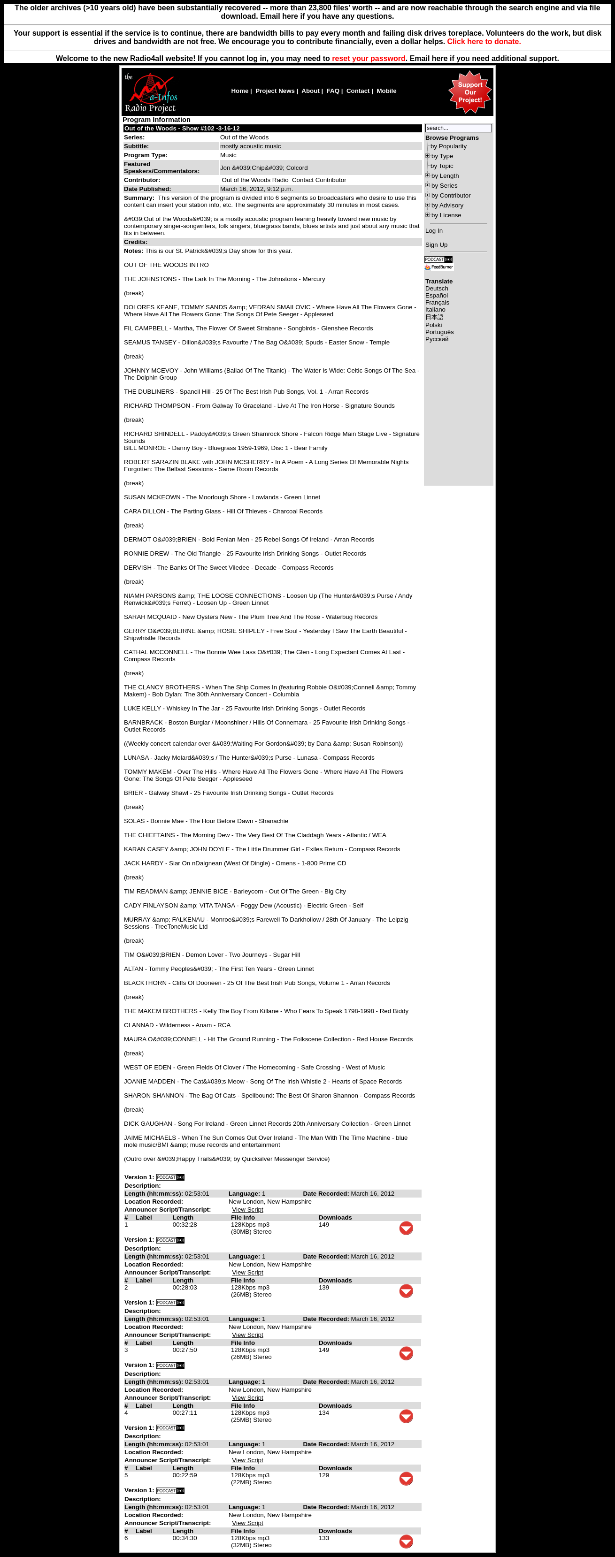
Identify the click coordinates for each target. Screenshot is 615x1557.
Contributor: (142, 179)
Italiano (435, 309)
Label (144, 1217)
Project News (275, 90)
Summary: (140, 197)
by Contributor (451, 195)
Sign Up (436, 244)
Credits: (136, 241)
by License (446, 215)
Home (239, 90)
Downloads (335, 1217)
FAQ (333, 90)
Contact (358, 90)
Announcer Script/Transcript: (167, 1209)
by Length (445, 175)
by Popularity (448, 146)
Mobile (386, 90)
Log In (434, 230)
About (310, 90)
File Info (243, 1217)
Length (183, 1217)
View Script (247, 1209)
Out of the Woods (244, 137)
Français (437, 302)
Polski (433, 324)
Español (436, 295)
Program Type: (146, 155)
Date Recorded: (327, 1193)
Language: (245, 1193)
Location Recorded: (153, 1201)
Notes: (134, 250)
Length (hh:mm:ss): (154, 1193)
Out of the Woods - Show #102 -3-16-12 (182, 128)
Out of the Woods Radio (255, 179)
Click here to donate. (484, 42)
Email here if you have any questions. (327, 16)
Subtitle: (136, 146)
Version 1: (139, 1177)
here (440, 58)
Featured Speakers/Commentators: (162, 167)
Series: (134, 137)
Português (439, 332)
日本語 (434, 317)
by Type (442, 156)
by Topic (442, 165)
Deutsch (436, 288)
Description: (142, 1185)
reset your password (369, 58)
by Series (444, 185)
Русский (436, 339)
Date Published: (147, 188)
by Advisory (447, 205)
